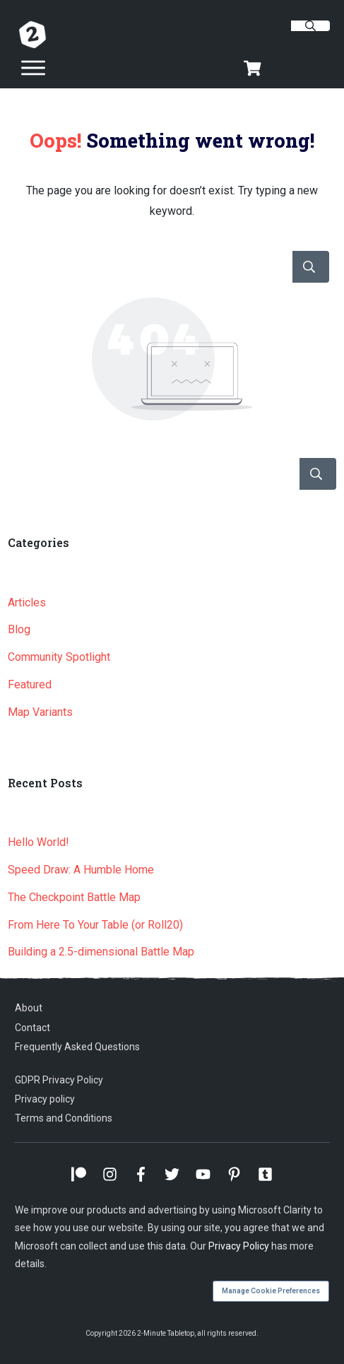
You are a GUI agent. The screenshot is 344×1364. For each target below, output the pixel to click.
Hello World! (38, 842)
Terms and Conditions (63, 1118)
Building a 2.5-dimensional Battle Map (101, 951)
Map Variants (40, 712)
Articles (27, 602)
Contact (32, 1027)
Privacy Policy (238, 1246)
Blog (19, 629)
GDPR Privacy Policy (59, 1080)
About (28, 1007)
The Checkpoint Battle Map (74, 897)
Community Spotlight (59, 657)
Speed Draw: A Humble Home (81, 869)
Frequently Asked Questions (77, 1046)
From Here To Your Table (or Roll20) (95, 924)
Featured (30, 684)
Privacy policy (45, 1099)
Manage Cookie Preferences (271, 1291)
